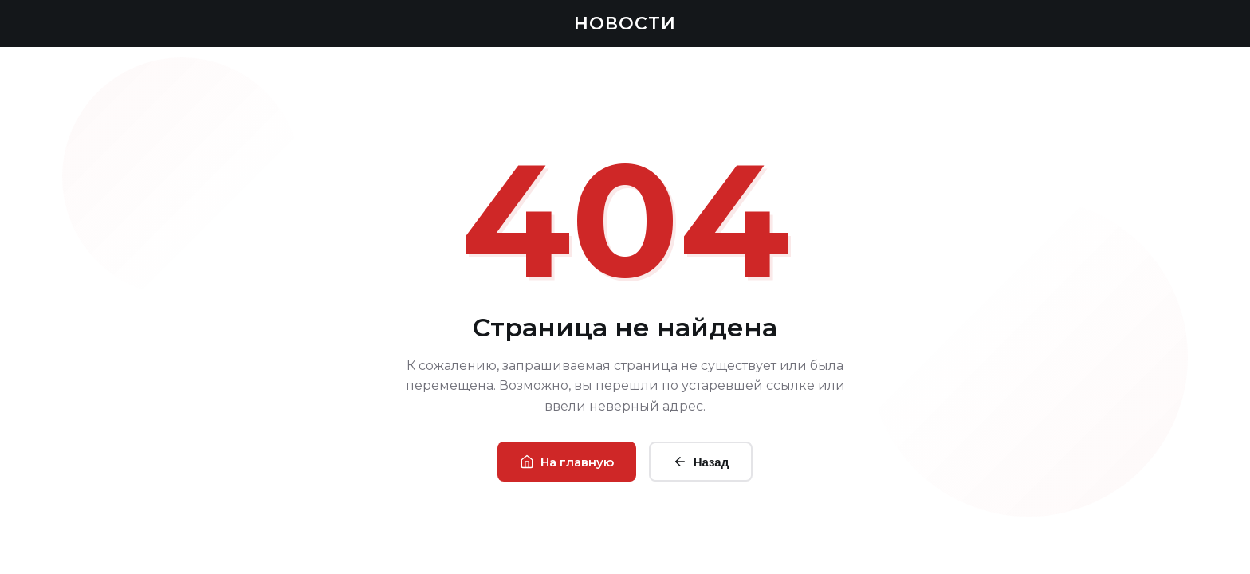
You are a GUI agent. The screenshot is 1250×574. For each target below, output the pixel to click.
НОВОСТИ (625, 23)
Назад (701, 461)
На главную (567, 462)
